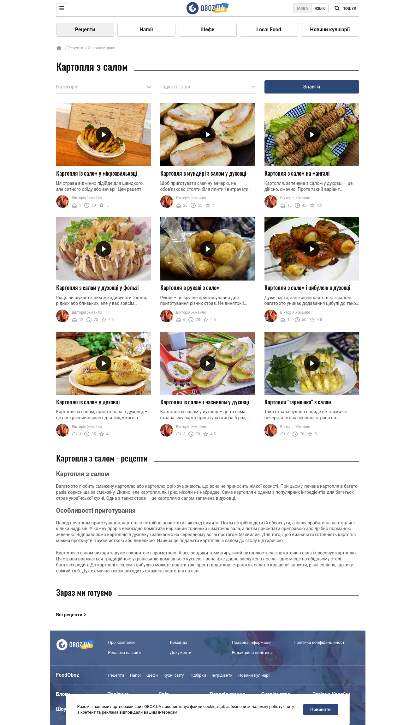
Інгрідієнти (222, 675)
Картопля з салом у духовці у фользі (97, 287)
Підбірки (197, 675)
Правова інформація (252, 642)
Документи (181, 652)
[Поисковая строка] (345, 8)
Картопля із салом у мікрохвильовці (96, 173)
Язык (320, 8)
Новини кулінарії (330, 30)
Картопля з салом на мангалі (296, 173)
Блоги (63, 694)
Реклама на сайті (124, 652)
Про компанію (122, 642)
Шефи (207, 30)
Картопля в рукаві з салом (190, 287)
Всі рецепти (69, 615)
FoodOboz (67, 675)
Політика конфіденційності (320, 642)
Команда (178, 642)
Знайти (311, 87)
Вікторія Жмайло (87, 198)
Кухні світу (173, 675)
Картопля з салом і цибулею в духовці (307, 287)
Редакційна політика (252, 652)
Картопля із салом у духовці (88, 402)
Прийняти (320, 709)
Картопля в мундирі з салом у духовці (203, 173)
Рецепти (85, 30)
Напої (146, 30)
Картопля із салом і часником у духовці (204, 402)
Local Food (268, 30)
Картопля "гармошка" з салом (297, 402)
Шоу (61, 709)
